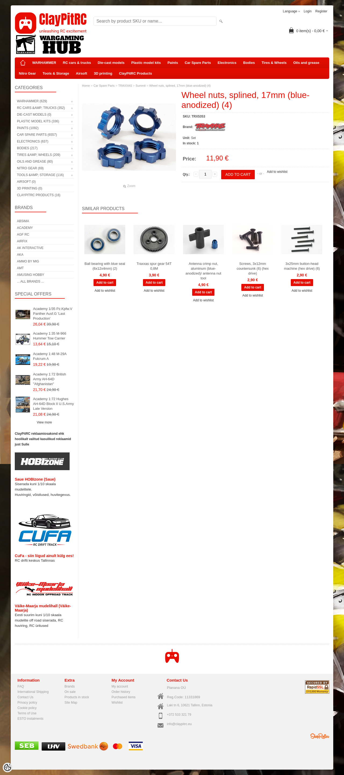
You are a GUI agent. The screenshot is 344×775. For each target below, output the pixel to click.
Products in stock (76, 697)
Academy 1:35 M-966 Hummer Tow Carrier (49, 335)
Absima (23, 221)
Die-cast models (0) (34, 114)
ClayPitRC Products (135, 73)
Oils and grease (306, 63)
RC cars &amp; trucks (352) (41, 108)
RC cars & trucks (77, 63)
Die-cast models (111, 63)
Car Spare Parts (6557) (37, 135)
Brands (69, 686)
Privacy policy (27, 702)
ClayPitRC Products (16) (38, 195)
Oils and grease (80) (35, 161)
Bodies (249, 63)
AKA (20, 255)
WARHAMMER (44, 63)
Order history (121, 692)
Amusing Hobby (30, 275)
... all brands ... (30, 281)
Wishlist (117, 702)
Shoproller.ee (319, 736)
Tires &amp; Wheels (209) (38, 155)
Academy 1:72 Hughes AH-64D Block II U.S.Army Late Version (53, 404)
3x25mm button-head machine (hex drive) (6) (302, 266)
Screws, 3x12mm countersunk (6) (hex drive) (252, 268)
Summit (141, 85)
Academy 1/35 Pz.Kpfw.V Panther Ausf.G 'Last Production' (52, 313)
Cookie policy (27, 708)
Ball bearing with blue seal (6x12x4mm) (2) (104, 266)
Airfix (22, 241)
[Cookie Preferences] (7, 767)
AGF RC (23, 234)
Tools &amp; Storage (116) (40, 175)
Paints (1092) (27, 128)
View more (44, 422)
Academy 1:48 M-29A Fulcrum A (49, 356)
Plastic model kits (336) (38, 121)
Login (307, 11)
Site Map (70, 702)
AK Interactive (30, 248)
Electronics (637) (32, 141)
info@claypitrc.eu (179, 724)
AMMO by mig (28, 261)
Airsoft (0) (26, 182)
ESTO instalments (30, 719)
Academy (25, 228)
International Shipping (33, 692)
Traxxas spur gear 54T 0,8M (154, 266)
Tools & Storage (56, 73)
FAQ (20, 686)
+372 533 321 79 (179, 714)
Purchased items (123, 697)
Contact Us (25, 697)
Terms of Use (27, 713)
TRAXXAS (125, 85)
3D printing (103, 73)
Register (321, 11)
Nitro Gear (27, 73)
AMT (20, 268)
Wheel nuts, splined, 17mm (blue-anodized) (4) (180, 85)
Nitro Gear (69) (30, 168)
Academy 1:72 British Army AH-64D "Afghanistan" (49, 379)
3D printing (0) (29, 188)
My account (120, 686)
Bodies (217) (27, 148)
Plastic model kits (146, 63)
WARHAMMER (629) (32, 101)
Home (86, 85)
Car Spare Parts (198, 63)
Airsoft (81, 73)
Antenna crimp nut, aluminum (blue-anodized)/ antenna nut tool (203, 271)
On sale (70, 692)
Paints (172, 63)
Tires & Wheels (273, 63)
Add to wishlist (277, 172)
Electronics (227, 63)
